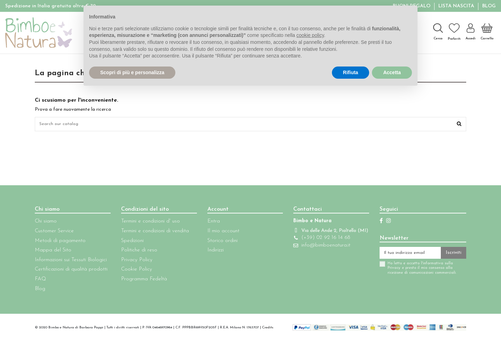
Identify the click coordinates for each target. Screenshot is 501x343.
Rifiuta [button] (350, 72)
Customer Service (54, 232)
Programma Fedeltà (142, 280)
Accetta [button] (392, 72)
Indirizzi (211, 252)
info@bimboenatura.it (319, 254)
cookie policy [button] (310, 35)
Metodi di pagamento (60, 242)
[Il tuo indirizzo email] (406, 255)
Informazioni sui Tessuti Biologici (71, 261)
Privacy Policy (134, 261)
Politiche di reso (137, 252)
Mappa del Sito (53, 252)
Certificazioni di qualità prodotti (71, 271)
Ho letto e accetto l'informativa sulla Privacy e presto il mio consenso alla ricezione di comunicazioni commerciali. (413, 271)
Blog (489, 6)
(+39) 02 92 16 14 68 (319, 246)
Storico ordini (218, 242)
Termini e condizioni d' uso (148, 223)
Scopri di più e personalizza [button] (132, 72)
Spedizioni (130, 242)
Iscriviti (453, 255)
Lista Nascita (457, 6)
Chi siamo (46, 223)
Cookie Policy (134, 271)
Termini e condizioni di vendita (153, 232)
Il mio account (219, 232)
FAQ (40, 280)
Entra (209, 223)
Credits (267, 329)
